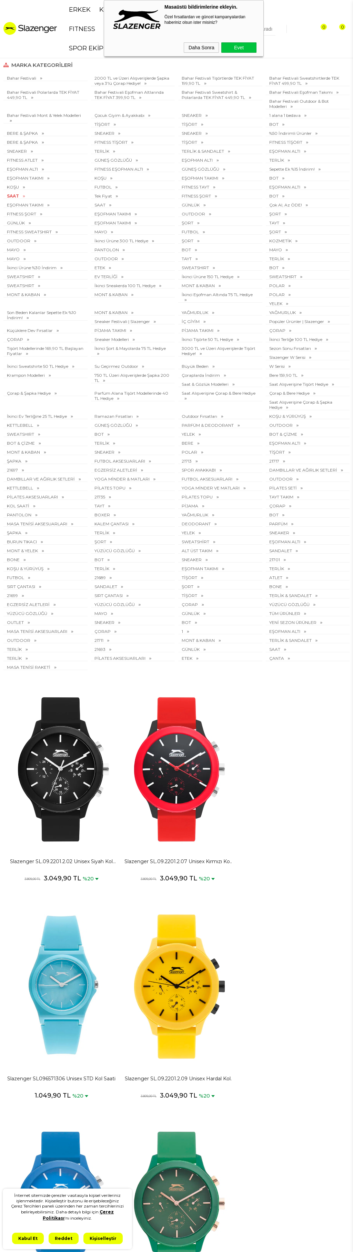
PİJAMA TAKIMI (110, 330)
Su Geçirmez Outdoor (116, 366)
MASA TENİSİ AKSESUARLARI (37, 523)
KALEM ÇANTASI (112, 523)
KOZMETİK (281, 240)
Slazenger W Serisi (287, 357)
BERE (188, 443)
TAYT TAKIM (281, 496)
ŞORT (275, 213)
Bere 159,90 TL (284, 375)
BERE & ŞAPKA (23, 133)
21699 (13, 595)
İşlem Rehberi (77, 1186)
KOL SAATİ (18, 505)
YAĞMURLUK (195, 312)
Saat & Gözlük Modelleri (206, 384)
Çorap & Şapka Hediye (29, 393)
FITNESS (82, 29)
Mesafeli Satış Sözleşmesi (76, 1118)
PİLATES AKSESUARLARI (33, 496)
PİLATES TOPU (110, 488)
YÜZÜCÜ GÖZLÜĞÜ (115, 550)
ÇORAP (277, 330)
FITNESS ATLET (23, 160)
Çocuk (14, 1179)
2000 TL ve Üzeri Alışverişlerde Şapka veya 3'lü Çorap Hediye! (131, 80)
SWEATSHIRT (196, 267)
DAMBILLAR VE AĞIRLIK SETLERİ (303, 470)
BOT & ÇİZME (283, 434)
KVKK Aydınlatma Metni (81, 1082)
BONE (14, 559)
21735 (100, 496)
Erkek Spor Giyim (26, 1114)
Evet (239, 47)
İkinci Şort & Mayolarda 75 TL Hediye (130, 348)
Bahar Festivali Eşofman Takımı (301, 92)
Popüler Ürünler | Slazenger (297, 321)
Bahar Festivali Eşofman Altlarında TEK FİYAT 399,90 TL (129, 95)
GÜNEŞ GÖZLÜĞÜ (113, 160)
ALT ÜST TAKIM (197, 550)
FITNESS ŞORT (197, 196)
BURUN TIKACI (22, 541)
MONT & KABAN (199, 285)
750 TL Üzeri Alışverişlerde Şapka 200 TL (131, 378)
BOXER (102, 514)
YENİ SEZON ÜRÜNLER (293, 622)
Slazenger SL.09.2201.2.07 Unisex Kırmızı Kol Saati (133, 817)
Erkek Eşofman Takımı (23, 1141)
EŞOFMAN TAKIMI (25, 178)
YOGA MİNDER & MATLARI (122, 479)
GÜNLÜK (191, 205)
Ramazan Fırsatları (114, 416)
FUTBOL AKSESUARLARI (120, 461)
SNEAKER (192, 115)
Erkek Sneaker (22, 1102)
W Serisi (277, 366)
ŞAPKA (14, 461)
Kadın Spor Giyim (26, 1167)
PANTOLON (107, 249)
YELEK (276, 303)
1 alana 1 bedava (285, 115)
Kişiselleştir (103, 1238)
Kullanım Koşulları (82, 1156)
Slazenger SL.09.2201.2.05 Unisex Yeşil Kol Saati (220, 990)
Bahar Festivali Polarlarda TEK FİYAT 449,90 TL (43, 95)
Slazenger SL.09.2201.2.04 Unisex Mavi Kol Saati (306, 990)
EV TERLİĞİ (106, 276)
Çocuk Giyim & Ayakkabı (119, 115)
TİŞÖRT (102, 124)
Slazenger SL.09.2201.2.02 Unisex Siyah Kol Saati (47, 817)
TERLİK (102, 151)
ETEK (100, 267)
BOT (274, 124)
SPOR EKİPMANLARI (101, 48)
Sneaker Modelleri (112, 339)
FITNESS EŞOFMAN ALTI (119, 169)
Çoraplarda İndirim (201, 375)
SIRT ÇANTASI (21, 586)
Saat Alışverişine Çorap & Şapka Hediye (300, 405)
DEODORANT (197, 523)
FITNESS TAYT (196, 187)
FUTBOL (103, 187)
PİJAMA (190, 505)
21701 (275, 559)
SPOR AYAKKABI (199, 470)
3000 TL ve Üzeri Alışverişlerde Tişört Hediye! (218, 351)
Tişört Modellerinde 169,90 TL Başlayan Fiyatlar (45, 351)
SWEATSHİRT (196, 541)
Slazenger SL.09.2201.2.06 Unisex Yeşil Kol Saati (133, 990)
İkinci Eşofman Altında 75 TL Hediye (217, 294)
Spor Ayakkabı (23, 1079)
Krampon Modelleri (26, 375)
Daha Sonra (201, 47)
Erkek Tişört (20, 1126)
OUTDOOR (194, 213)
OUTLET (16, 622)
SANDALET (281, 550)
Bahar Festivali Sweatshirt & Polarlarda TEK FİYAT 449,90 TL (214, 95)
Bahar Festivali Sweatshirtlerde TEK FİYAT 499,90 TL (304, 80)
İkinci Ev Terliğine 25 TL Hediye (37, 416)
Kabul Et (28, 1238)
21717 (274, 461)
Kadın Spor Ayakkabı (29, 1155)
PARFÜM (279, 523)
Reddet (63, 1238)
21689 (100, 577)
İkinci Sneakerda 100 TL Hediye (125, 285)
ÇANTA (277, 658)
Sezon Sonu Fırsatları (290, 348)
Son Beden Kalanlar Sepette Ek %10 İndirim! (41, 315)
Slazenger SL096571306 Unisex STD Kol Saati (219, 817)
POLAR (277, 285)
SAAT (13, 196)
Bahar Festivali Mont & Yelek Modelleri (44, 115)
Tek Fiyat (103, 196)
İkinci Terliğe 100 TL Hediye (296, 339)
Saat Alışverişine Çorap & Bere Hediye (218, 393)
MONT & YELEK (23, 550)
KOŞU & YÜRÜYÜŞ (288, 416)
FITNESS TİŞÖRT (111, 142)
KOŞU (101, 178)
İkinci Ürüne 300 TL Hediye (121, 240)
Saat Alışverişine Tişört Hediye (299, 384)
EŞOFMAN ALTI (285, 151)
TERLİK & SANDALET (203, 151)
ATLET (276, 577)
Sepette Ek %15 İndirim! (292, 169)
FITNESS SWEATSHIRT (30, 231)
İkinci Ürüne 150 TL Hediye (208, 276)
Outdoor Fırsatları (200, 416)
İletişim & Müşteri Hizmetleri (81, 1171)
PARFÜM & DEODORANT (208, 425)
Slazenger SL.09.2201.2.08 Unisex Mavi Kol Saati (46, 990)
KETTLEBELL (20, 425)
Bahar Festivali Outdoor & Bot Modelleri (299, 104)
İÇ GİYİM (191, 321)
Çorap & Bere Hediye (290, 393)
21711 (99, 640)
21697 (13, 470)
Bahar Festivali (22, 78)
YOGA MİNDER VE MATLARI (211, 488)
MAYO (101, 231)
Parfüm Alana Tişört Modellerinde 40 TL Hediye (131, 396)
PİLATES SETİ (283, 488)
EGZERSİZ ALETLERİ (116, 470)
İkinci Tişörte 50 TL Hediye (208, 339)
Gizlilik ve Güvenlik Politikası (83, 1100)
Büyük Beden (196, 366)
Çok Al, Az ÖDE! (286, 205)
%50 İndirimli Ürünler (291, 133)
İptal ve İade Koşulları (85, 1132)
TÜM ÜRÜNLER (285, 613)
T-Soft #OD (195, 1241)
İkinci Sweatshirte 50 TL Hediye (38, 366)
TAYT (274, 222)
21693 (100, 649)
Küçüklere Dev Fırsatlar (30, 330)
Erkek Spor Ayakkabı (29, 1090)
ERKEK (80, 9)
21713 (187, 461)
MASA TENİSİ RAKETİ (29, 667)
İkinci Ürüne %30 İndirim (32, 267)
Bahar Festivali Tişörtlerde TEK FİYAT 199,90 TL (218, 80)
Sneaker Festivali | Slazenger (122, 321)
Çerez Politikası (78, 1144)
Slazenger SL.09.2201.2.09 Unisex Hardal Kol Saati (306, 817)
